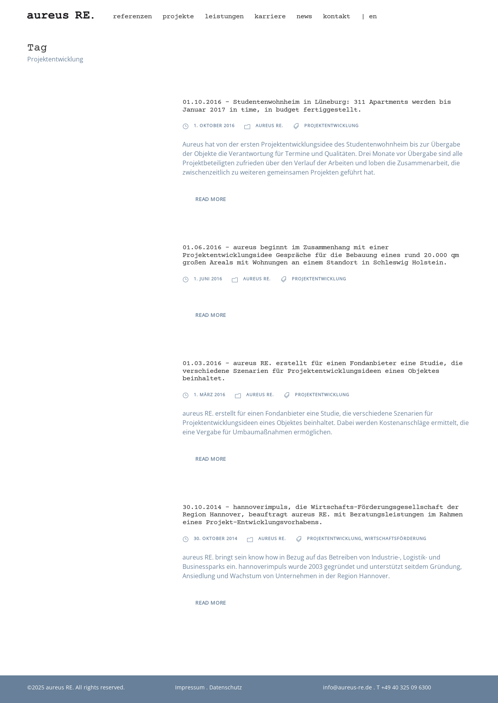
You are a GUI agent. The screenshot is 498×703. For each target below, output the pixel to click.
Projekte (178, 17)
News (304, 17)
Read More (210, 199)
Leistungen (224, 17)
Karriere (270, 17)
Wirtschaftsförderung (395, 538)
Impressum (190, 687)
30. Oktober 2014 (215, 538)
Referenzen (132, 17)
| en (369, 17)
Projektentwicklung (331, 125)
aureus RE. (269, 125)
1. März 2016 (209, 394)
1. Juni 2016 (208, 279)
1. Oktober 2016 (214, 125)
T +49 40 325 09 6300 (404, 687)
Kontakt (336, 17)
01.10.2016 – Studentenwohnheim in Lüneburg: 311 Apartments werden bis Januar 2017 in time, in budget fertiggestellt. (316, 106)
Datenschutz (225, 687)
